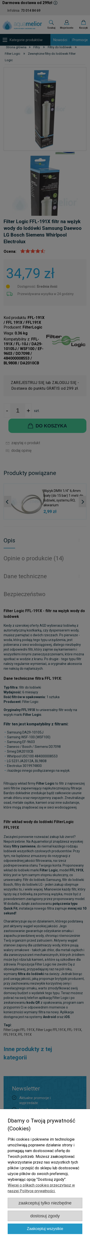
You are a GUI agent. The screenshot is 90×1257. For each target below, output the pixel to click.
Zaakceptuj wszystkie (45, 1229)
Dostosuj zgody (45, 1215)
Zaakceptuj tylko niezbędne (45, 1202)
